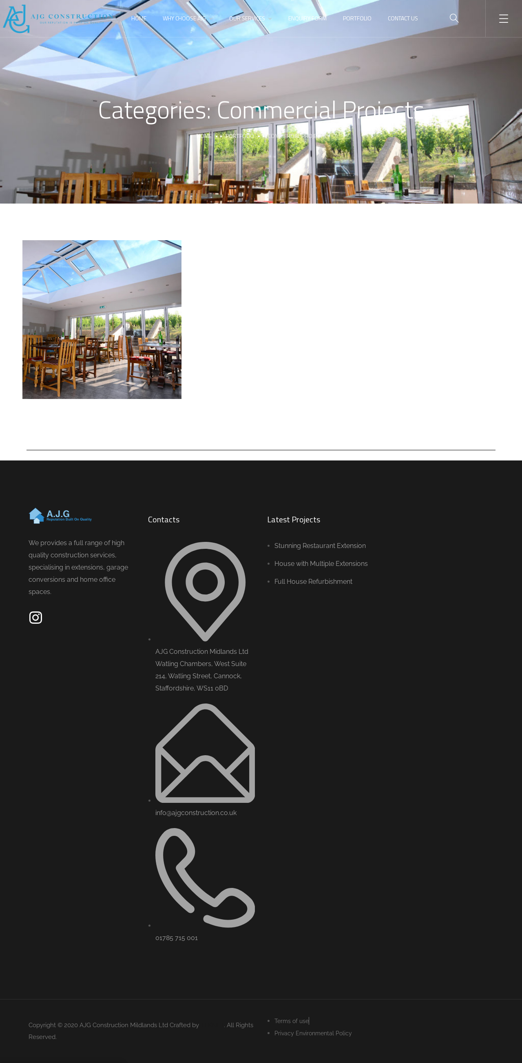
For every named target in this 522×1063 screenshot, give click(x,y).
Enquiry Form (307, 18)
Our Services (247, 18)
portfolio (240, 136)
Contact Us (403, 18)
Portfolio (357, 18)
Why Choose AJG (184, 18)
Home (138, 18)
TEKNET (212, 1025)
